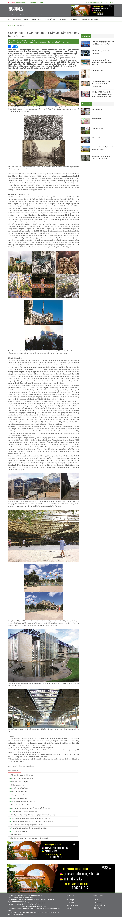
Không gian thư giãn (17, 785)
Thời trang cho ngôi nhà (19, 831)
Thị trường (74, 19)
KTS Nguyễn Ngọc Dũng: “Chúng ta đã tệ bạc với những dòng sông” (33, 815)
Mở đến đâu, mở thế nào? (19, 788)
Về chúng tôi (70, 900)
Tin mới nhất (86, 36)
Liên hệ (41, 2)
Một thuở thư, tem (97, 109)
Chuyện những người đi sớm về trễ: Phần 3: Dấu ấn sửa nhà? (31, 808)
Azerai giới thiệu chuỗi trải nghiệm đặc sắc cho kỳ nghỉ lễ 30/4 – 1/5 (102, 62)
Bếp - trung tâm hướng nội (19, 782)
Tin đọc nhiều (86, 104)
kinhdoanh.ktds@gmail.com (94, 2)
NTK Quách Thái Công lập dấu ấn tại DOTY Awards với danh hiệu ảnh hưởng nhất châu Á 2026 (102, 94)
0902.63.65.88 (108, 2)
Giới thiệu (17, 19)
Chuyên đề (36, 19)
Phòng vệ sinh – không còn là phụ (22, 778)
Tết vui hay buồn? (97, 119)
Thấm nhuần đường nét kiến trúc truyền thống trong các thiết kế (32, 821)
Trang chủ (11, 25)
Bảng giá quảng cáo (21, 2)
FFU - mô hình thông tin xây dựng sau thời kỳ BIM (27, 825)
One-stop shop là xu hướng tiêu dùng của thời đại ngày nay (30, 818)
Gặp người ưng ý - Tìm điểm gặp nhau (23, 801)
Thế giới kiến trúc (50, 19)
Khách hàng (33, 2)
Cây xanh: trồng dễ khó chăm (20, 805)
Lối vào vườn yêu (16, 835)
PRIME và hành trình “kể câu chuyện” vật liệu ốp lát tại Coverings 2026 (101, 84)
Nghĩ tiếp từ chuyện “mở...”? (20, 792)
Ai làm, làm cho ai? (17, 795)
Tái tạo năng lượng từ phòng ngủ (22, 775)
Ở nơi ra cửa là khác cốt (19, 798)
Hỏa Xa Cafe (96, 138)
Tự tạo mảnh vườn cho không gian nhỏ (24, 811)
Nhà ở (26, 19)
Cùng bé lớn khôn (97, 70)
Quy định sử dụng (71, 905)
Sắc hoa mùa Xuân (98, 128)
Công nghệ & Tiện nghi (90, 19)
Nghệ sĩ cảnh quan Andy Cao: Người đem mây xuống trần (30, 838)
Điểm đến (63, 19)
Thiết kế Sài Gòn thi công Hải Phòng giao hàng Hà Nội (29, 828)
